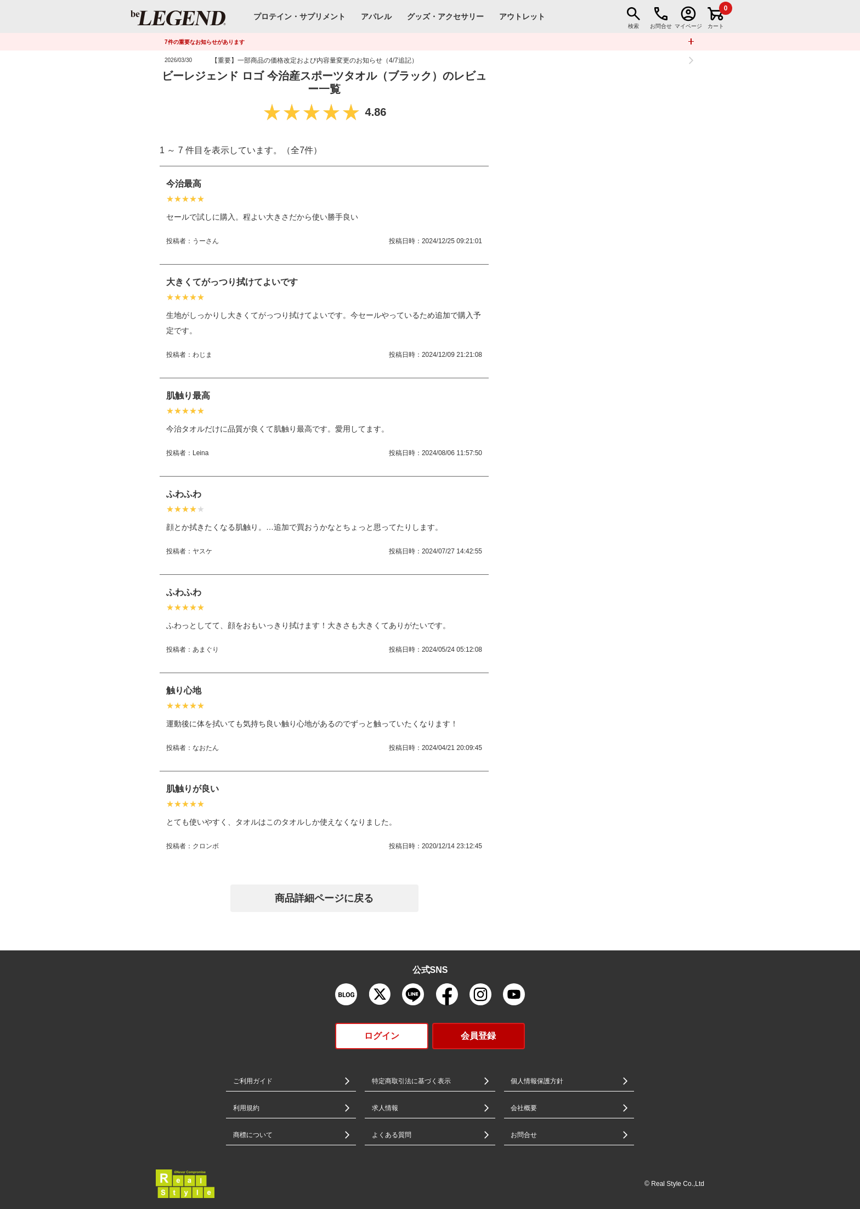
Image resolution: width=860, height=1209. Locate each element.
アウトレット (522, 16)
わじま (202, 355)
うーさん (206, 241)
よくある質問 (391, 1135)
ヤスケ (202, 551)
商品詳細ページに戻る (324, 898)
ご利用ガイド (253, 1081)
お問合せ (524, 1135)
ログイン (381, 1035)
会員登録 (478, 1035)
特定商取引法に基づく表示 (411, 1081)
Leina (200, 453)
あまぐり (206, 649)
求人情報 (385, 1108)
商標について (253, 1135)
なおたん (206, 748)
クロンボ (206, 846)
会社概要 (524, 1108)
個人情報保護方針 (537, 1081)
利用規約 (246, 1108)
